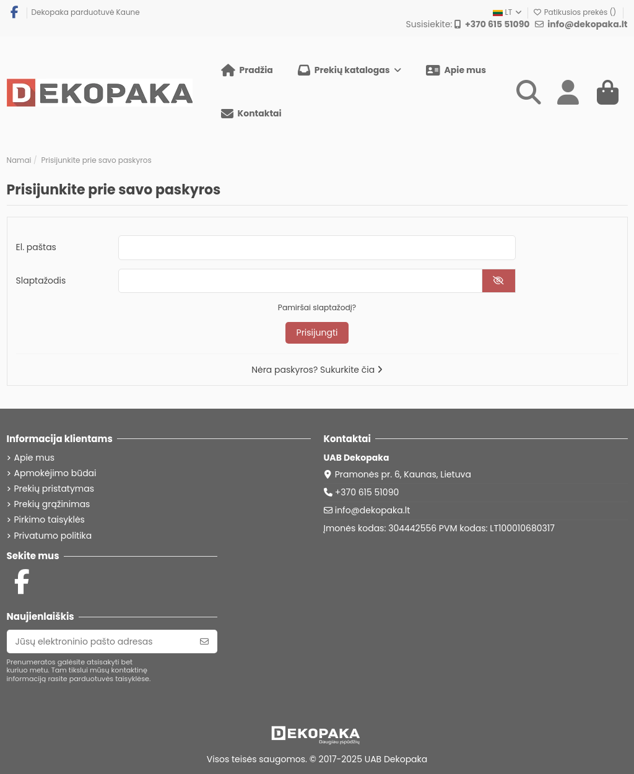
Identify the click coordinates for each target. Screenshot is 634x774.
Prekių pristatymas (54, 489)
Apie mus (34, 458)
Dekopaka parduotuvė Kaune (86, 12)
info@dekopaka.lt (372, 510)
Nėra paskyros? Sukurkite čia (317, 369)
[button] (349, 70)
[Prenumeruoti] (204, 641)
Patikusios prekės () (575, 12)
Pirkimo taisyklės (49, 520)
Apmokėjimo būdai (55, 473)
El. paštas (36, 247)
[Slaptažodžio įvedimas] (300, 281)
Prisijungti (317, 332)
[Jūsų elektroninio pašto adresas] (99, 641)
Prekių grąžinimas (52, 504)
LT (508, 12)
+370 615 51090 (367, 492)
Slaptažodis (41, 280)
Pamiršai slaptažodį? (317, 307)
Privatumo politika (53, 536)
